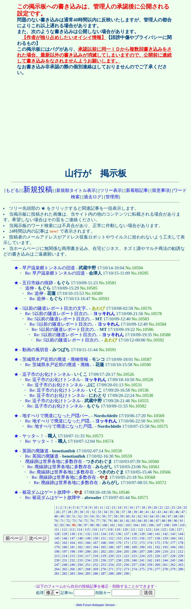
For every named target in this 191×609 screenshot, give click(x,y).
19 (149, 507)
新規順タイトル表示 (76, 190)
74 (80, 521)
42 (153, 512)
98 (91, 525)
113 (71, 529)
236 (103, 560)
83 (133, 521)
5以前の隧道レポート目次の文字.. (55, 308)
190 (141, 547)
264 (56, 569)
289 (118, 573)
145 (56, 538)
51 (74, 516)
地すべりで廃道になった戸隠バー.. (56, 415)
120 (125, 529)
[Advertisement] (52, 120)
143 (172, 534)
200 (88, 551)
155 (134, 538)
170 (118, 543)
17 (137, 507)
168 (103, 543)
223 (134, 556)
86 (152, 521)
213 (56, 556)
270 (103, 569)
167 (95, 543)
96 (80, 525)
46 (177, 512)
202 (103, 551)
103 (127, 525)
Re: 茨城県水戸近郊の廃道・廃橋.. (58, 364)
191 (149, 547)
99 (98, 525)
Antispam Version (103, 605)
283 (72, 573)
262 (172, 565)
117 (102, 529)
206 (134, 551)
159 (165, 538)
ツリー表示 (111, 190)
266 (72, 569)
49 (62, 516)
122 (140, 529)
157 (149, 538)
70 (56, 521)
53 (86, 516)
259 (149, 565)
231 (64, 560)
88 (163, 521)
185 (103, 547)
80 (115, 521)
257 (134, 565)
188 (126, 547)
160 (172, 538)
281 (56, 573)
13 (113, 507)
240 (134, 560)
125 (163, 529)
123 (148, 529)
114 (79, 529)
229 (180, 556)
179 (56, 547)
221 (118, 556)
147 (72, 538)
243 (157, 560)
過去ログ (92, 196)
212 (180, 551)
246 (180, 560)
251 (88, 565)
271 (111, 569)
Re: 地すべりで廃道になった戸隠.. (58, 421)
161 (180, 538)
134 (103, 534)
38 (129, 512)
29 (75, 512)
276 (149, 569)
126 (171, 529)
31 (87, 512)
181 (72, 547)
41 (147, 512)
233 (80, 560)
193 (165, 547)
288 (111, 573)
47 (183, 512)
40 (141, 512)
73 (74, 521)
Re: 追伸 (35, 293)
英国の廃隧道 (35, 451)
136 (118, 534)
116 (94, 529)
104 (135, 525)
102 (120, 525)
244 (165, 560)
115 (87, 529)
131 (80, 534)
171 (126, 543)
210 (165, 551)
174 (149, 543)
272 (118, 569)
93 (62, 525)
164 (72, 543)
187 (118, 547)
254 (111, 565)
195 (180, 547)
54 (91, 516)
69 (181, 516)
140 (149, 534)
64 (152, 516)
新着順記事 (137, 190)
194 (172, 547)
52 (80, 516)
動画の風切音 (35, 349)
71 (62, 521)
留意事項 (161, 190)
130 (72, 534)
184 (95, 547)
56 (103, 516)
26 (57, 512)
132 (88, 534)
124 (156, 529)
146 (64, 538)
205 (126, 551)
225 (149, 556)
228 (172, 556)
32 (93, 512)
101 (112, 525)
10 (95, 507)
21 (161, 507)
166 (88, 543)
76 (91, 521)
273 (126, 569)
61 (133, 516)
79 (110, 521)
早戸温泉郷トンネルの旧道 (48, 267)
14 (119, 507)
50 (68, 516)
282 (64, 573)
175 (157, 543)
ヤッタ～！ (33, 436)
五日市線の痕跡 (37, 282)
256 (126, 565)
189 (134, 547)
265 (64, 569)
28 (69, 512)
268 (88, 569)
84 (139, 521)
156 (141, 538)
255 (118, 565)
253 (103, 565)
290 (126, 573)
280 (180, 569)
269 (95, 569)
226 (157, 556)
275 (141, 569)
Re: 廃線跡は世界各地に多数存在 (59, 466)
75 (86, 521)
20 (155, 507)
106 (151, 525)
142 (165, 534)
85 (145, 521)
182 (80, 547)
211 (172, 551)
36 (117, 512)
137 (126, 534)
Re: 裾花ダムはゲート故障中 (53, 497)
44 (165, 512)
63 (145, 516)
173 (141, 543)
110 (182, 525)
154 (126, 538)
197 (64, 551)
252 (95, 565)
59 (121, 516)
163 (64, 543)
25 (185, 507)
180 (64, 547)
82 (127, 521)
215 (72, 556)
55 (98, 516)
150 (95, 538)
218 (95, 556)
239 (126, 560)
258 (141, 565)
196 (56, 551)
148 (80, 538)
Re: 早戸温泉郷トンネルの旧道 (55, 273)
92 (56, 525)
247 (56, 565)
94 (68, 525)
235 (95, 560)
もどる (12, 190)
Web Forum (83, 605)
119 (117, 529)
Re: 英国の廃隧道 (42, 456)
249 (72, 565)
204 (118, 551)
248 (64, 565)
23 (173, 507)
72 (68, 521)
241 (141, 560)
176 (165, 543)
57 (110, 516)
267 (80, 569)
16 (131, 507)
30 (81, 512)
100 (104, 525)
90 (175, 521)
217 (88, 556)
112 (64, 529)
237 (111, 560)
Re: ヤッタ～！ (39, 441)
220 (111, 556)
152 (111, 538)
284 (80, 573)
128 (56, 534)
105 (143, 525)
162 (56, 543)
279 (172, 569)
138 (134, 534)
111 (56, 529)
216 (80, 556)
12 (107, 507)
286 (95, 573)
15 (125, 507)
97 (86, 525)
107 (158, 525)
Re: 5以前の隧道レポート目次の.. (57, 313)
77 (98, 521)
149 (88, 538)
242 (149, 560)
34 (105, 512)
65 (157, 516)
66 (163, 516)
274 (134, 569)
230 (56, 560)
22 (167, 507)
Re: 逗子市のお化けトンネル (53, 379)
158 (157, 538)
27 (63, 512)
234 (88, 560)
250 (80, 565)
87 (157, 521)
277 (157, 569)
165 (80, 543)
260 (157, 565)
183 (88, 547)
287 (103, 573)
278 (165, 569)
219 (103, 556)
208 (149, 551)
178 (180, 543)
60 (127, 516)
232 (72, 560)
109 (174, 525)
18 (143, 507)
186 (111, 547)
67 (169, 516)
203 (111, 551)
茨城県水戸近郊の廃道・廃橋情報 (55, 359)
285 (88, 573)
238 (118, 560)
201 (95, 551)
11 (101, 507)
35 (111, 512)
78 (103, 521)
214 (64, 556)
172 (134, 543)
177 (172, 543)
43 (159, 512)
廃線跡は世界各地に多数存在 (53, 461)
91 (181, 521)
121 (133, 529)
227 (165, 556)
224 (141, 556)
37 (123, 512)
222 (126, 556)
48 (56, 516)
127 (179, 529)
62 (139, 516)
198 (72, 551)
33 (99, 512)
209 (157, 551)
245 (172, 560)
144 (180, 534)
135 (111, 534)
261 (165, 565)
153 (118, 538)
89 (169, 521)
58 (115, 516)
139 (141, 534)
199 (80, 551)
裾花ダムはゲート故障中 (46, 492)
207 (141, 551)
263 (180, 565)
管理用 (112, 196)
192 (157, 547)
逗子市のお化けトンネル (46, 374)
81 (121, 521)
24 (179, 507)
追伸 (29, 288)
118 (109, 529)
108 (166, 525)
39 (135, 512)
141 (157, 534)
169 (111, 543)
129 (64, 534)
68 (175, 516)
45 (171, 512)
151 (103, 538)
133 (95, 534)
